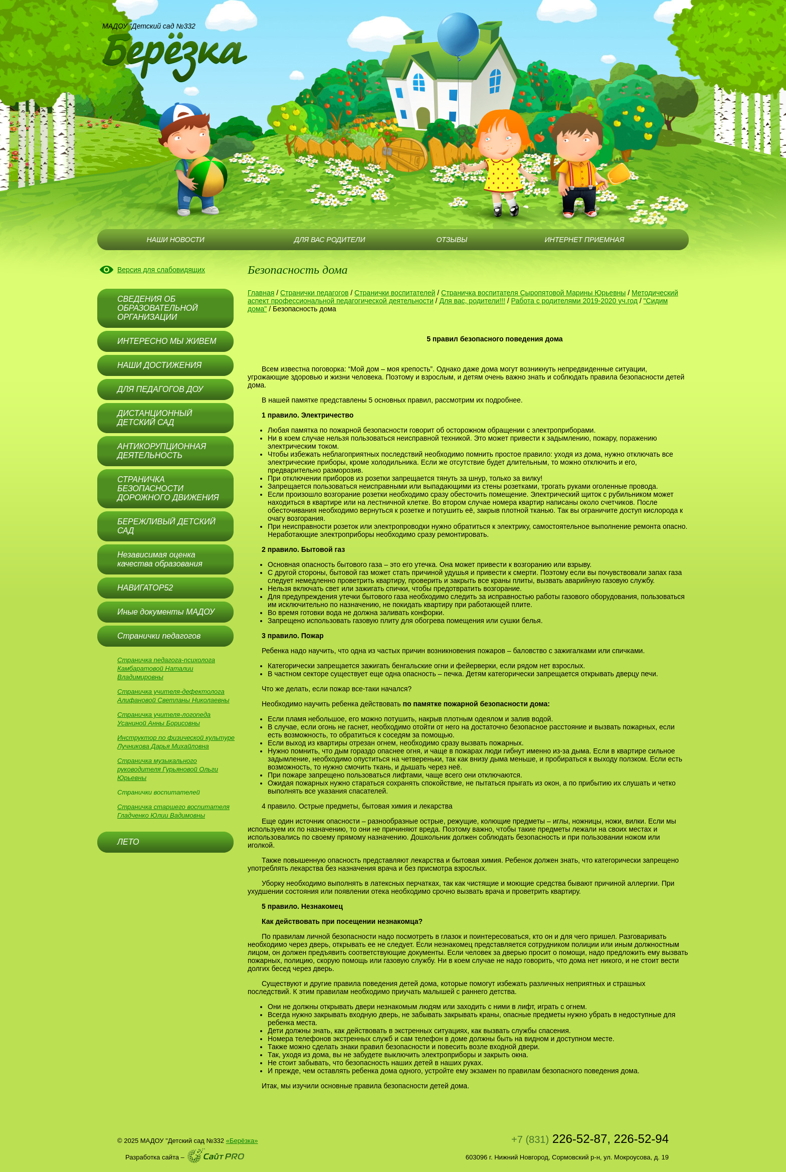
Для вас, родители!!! (472, 301)
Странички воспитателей (158, 792)
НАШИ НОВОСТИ (175, 240)
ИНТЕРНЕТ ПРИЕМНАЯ (585, 240)
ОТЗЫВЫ (451, 240)
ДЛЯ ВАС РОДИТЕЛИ (329, 240)
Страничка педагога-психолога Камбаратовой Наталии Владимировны (166, 668)
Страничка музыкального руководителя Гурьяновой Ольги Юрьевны (167, 769)
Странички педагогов (314, 293)
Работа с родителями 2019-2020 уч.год (574, 301)
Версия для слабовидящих (161, 270)
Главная (261, 293)
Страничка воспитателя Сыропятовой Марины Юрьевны (533, 293)
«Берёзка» (242, 1140)
